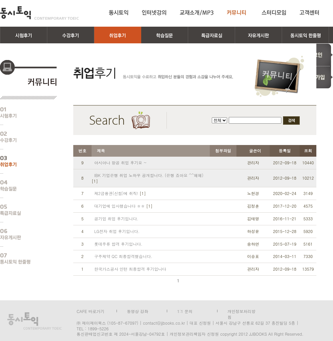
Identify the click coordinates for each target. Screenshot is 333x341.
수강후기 (23, 137)
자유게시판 (23, 234)
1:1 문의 (184, 311)
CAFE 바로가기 (90, 311)
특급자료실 (23, 210)
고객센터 (310, 12)
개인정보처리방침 (241, 311)
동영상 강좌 (137, 311)
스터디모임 (274, 12)
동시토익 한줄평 (23, 258)
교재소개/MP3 (196, 12)
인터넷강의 (154, 12)
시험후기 (23, 112)
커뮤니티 (237, 12)
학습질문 (23, 185)
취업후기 (23, 161)
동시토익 (39, 13)
